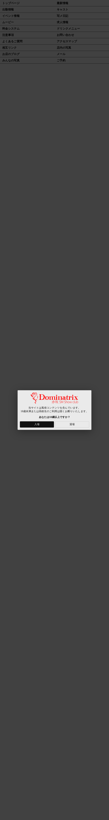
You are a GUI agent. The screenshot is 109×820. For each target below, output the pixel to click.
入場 (37, 424)
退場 (72, 424)
